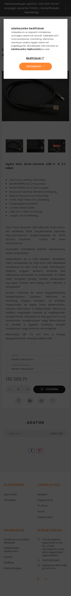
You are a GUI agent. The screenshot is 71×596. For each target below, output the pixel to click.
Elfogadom (34, 66)
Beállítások (33, 58)
